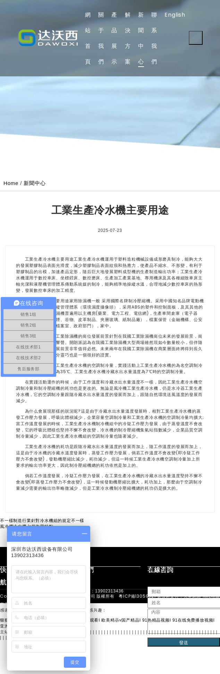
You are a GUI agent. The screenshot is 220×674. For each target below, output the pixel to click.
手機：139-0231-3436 (104, 607)
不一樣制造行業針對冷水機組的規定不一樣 (42, 520)
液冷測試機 (113, 569)
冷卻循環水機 (141, 569)
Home (10, 183)
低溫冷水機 (197, 569)
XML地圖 (211, 596)
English (174, 15)
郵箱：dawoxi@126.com (107, 623)
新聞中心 (34, 183)
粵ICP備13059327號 (140, 596)
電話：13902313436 (103, 591)
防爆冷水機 (170, 569)
